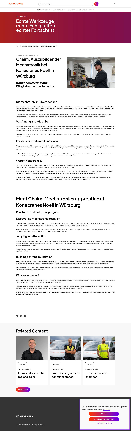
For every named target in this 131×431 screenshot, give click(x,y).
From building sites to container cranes (65, 375)
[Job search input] (65, 4)
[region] (105, 414)
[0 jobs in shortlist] (114, 3)
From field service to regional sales (31, 375)
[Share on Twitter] (21, 316)
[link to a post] (32, 348)
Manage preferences (104, 423)
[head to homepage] (16, 3)
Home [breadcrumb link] (17, 46)
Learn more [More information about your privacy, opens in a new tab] (106, 410)
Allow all (104, 414)
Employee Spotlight (24, 369)
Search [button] (96, 4)
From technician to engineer (97, 375)
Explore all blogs (23, 389)
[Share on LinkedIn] (17, 316)
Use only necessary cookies (104, 419)
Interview (22, 364)
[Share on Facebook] (25, 316)
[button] (49, 10)
